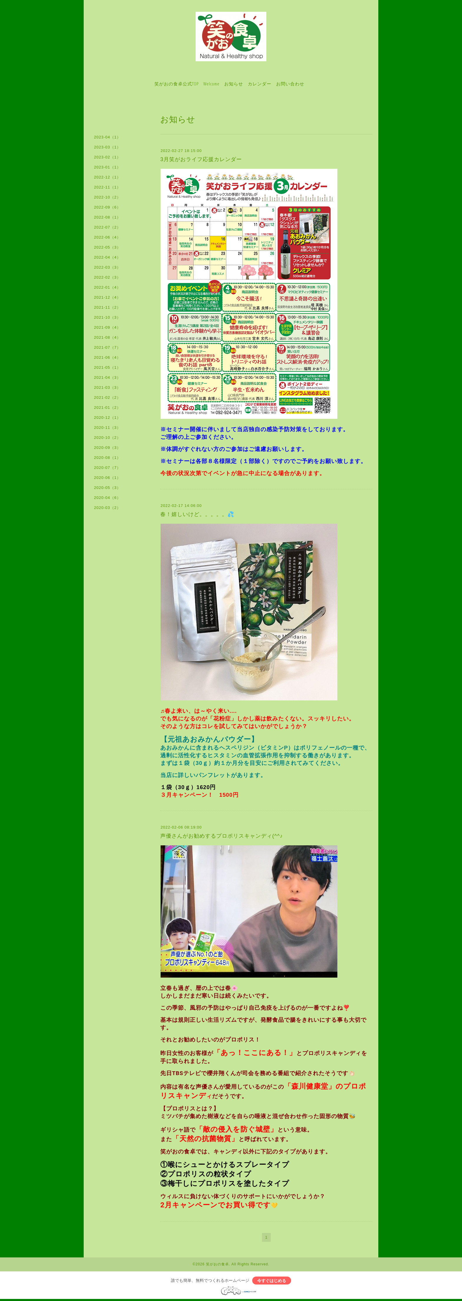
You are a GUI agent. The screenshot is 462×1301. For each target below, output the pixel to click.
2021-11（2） (107, 307)
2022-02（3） (107, 277)
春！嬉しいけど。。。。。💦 (197, 514)
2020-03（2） (107, 507)
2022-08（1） (107, 217)
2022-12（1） (107, 177)
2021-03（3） (107, 387)
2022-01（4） (107, 287)
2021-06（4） (107, 357)
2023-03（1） (107, 147)
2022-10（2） (107, 197)
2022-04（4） (107, 257)
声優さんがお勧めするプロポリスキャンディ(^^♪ (221, 836)
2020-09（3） (107, 447)
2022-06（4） (107, 237)
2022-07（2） (107, 227)
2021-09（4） (107, 327)
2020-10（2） (107, 437)
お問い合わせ (290, 84)
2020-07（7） (107, 467)
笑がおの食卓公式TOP (176, 84)
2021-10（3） (107, 317)
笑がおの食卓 (217, 1264)
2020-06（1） (107, 477)
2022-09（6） (107, 207)
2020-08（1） (107, 457)
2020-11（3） (107, 427)
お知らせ (233, 84)
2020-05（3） (107, 487)
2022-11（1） (107, 187)
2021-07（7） (107, 347)
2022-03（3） (107, 267)
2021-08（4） (107, 337)
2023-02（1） (107, 157)
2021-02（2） (107, 397)
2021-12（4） (107, 297)
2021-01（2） (107, 407)
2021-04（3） (107, 377)
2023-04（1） (107, 137)
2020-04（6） (107, 497)
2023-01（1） (107, 167)
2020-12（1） (107, 417)
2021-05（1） (107, 367)
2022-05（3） (107, 247)
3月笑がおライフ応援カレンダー (201, 159)
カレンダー (259, 84)
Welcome (211, 84)
